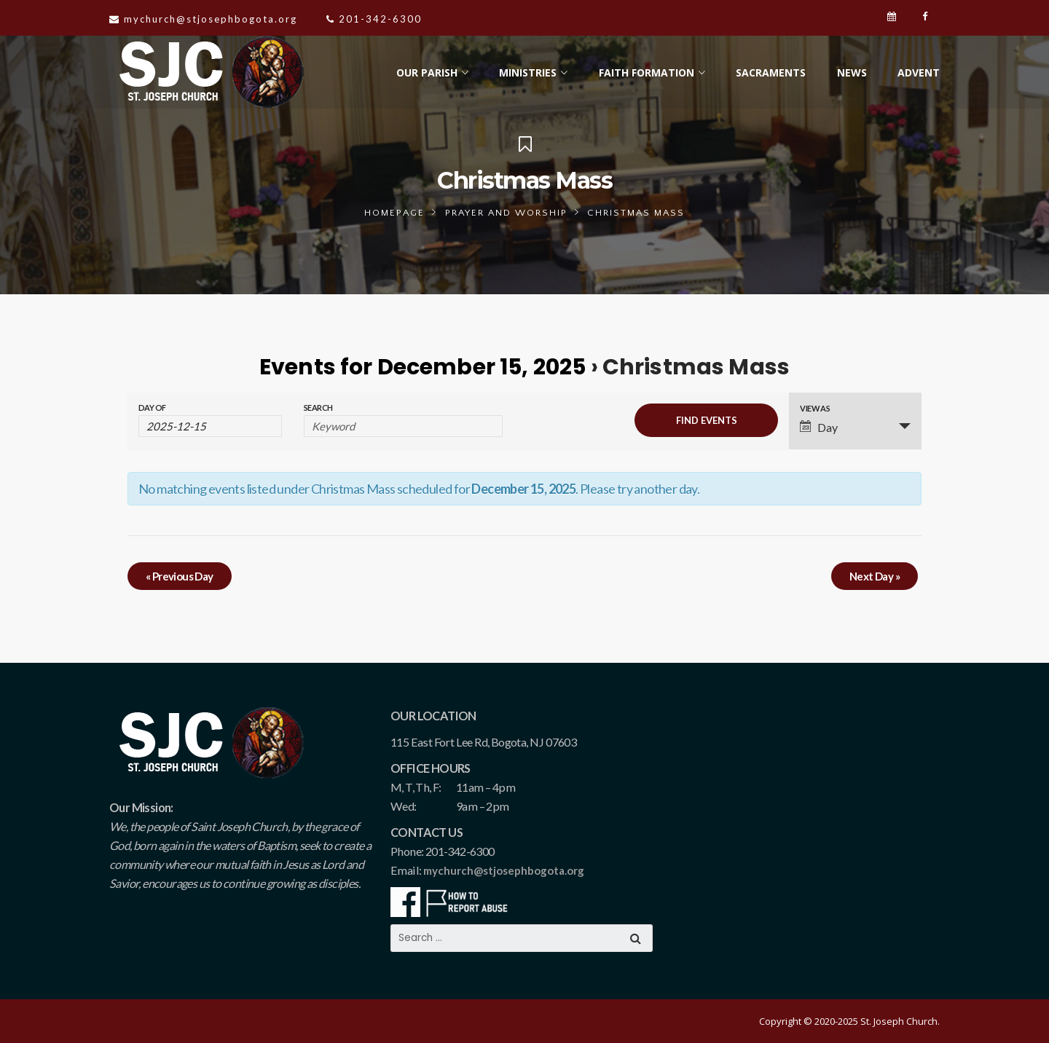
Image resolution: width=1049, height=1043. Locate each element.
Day (819, 427)
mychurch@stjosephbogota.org (503, 870)
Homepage (394, 213)
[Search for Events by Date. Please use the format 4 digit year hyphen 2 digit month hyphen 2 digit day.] (210, 426)
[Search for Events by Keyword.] (403, 426)
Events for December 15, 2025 (422, 367)
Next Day (874, 576)
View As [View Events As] (815, 408)
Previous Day (179, 576)
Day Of (151, 408)
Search (318, 408)
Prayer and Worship (506, 213)
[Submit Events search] (706, 420)
